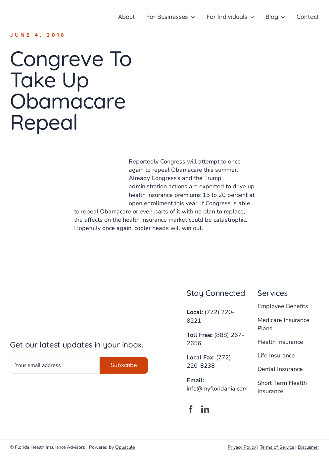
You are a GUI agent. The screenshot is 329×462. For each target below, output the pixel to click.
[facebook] (191, 409)
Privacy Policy (242, 447)
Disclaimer (308, 447)
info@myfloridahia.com (217, 389)
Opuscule (125, 447)
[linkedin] (205, 409)
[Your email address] (55, 365)
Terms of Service (277, 447)
